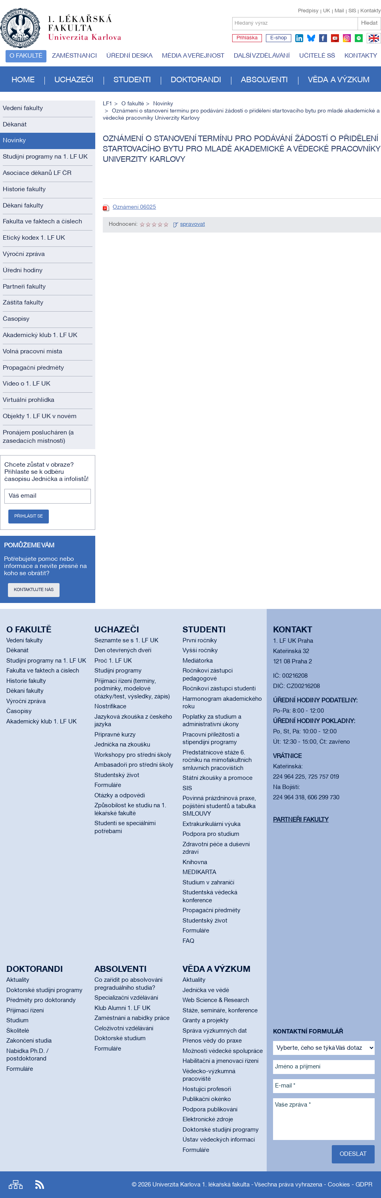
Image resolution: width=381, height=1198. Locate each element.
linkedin (299, 38)
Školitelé (17, 1031)
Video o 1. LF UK (26, 384)
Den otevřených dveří (122, 650)
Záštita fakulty (23, 303)
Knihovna (195, 862)
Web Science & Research (216, 1000)
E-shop (278, 38)
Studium (17, 1021)
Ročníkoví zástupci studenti (219, 689)
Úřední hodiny (22, 270)
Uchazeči (73, 80)
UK (326, 11)
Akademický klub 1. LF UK (40, 335)
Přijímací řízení (25, 1011)
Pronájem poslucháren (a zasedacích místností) (38, 437)
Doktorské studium (120, 1038)
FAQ (188, 941)
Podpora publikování (210, 1110)
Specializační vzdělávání (126, 998)
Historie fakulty (24, 189)
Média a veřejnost (193, 56)
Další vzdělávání (262, 56)
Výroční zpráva (24, 254)
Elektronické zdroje (208, 1119)
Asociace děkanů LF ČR (37, 173)
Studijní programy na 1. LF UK (45, 157)
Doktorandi (196, 80)
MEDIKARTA (199, 872)
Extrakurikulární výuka (212, 824)
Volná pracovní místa (32, 352)
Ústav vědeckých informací (219, 1140)
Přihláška (247, 38)
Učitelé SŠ (317, 56)
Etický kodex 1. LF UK (34, 238)
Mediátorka (198, 661)
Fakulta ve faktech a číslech (42, 222)
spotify (359, 38)
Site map (16, 1184)
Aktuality (17, 980)
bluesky (311, 38)
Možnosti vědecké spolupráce (223, 1051)
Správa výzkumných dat (215, 1031)
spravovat (192, 224)
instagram (347, 38)
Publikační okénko (207, 1099)
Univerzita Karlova (91, 42)
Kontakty (370, 11)
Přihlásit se (28, 516)
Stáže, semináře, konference (220, 1011)
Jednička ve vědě (206, 990)
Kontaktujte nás (34, 590)
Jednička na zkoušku (122, 745)
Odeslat (353, 1154)
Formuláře (107, 785)
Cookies (339, 1185)
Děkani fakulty (23, 206)
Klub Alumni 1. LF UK (122, 1008)
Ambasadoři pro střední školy (133, 765)
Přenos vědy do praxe (212, 1041)
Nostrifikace (110, 706)
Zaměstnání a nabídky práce (131, 1018)
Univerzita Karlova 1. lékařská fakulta (201, 1185)
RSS (39, 1184)
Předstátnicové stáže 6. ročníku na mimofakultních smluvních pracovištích (217, 760)
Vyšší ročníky (200, 650)
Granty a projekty (206, 1021)
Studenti (132, 80)
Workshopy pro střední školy (132, 755)
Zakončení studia (29, 1041)
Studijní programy (118, 671)
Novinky (14, 140)
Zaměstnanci (74, 56)
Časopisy (16, 319)
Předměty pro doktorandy (41, 1000)
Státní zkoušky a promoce (217, 778)
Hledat (369, 23)
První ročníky (200, 641)
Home (23, 80)
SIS (352, 11)
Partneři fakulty (24, 287)
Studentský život (116, 775)
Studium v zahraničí (208, 883)
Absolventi (264, 80)
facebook (323, 38)
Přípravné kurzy (115, 735)
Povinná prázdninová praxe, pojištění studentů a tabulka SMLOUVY (219, 806)
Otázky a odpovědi (119, 796)
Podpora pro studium (211, 834)
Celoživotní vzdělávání (123, 1028)
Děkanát (15, 125)
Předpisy (308, 11)
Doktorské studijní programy (44, 990)
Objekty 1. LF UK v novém (40, 416)
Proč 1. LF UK (113, 661)
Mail (339, 11)
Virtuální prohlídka (28, 400)
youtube (335, 38)
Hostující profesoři (207, 1089)
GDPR (364, 1185)
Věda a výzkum (338, 80)
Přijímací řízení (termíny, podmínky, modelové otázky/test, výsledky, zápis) (132, 689)
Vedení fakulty (23, 108)
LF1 (107, 104)
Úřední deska (129, 56)
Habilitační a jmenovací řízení (220, 1061)
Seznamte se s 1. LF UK (126, 641)
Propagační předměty (33, 368)
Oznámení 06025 (134, 207)
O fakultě (26, 56)
